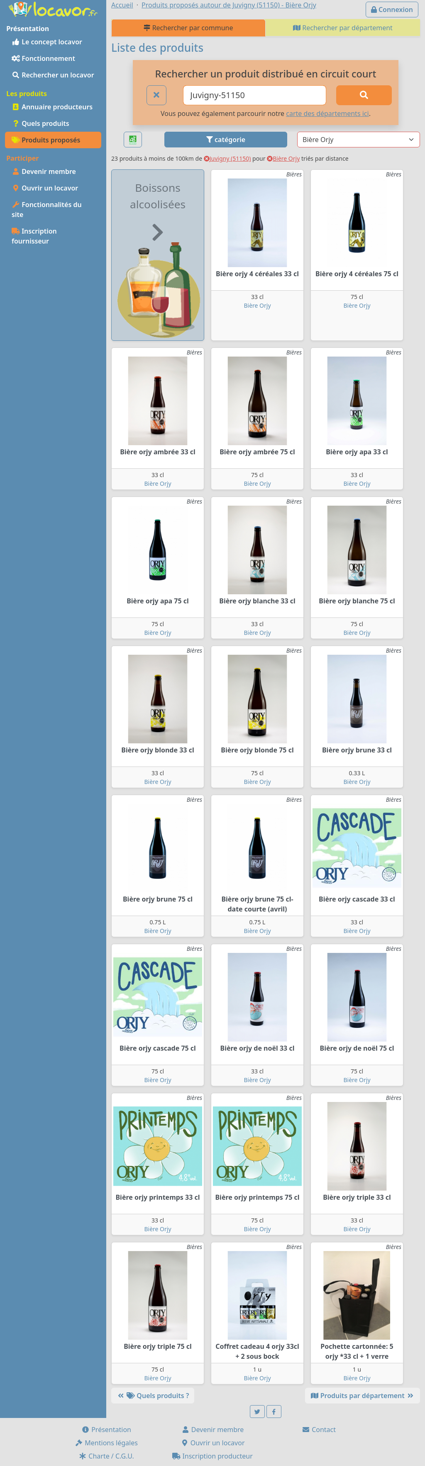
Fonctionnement (43, 58)
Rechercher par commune (188, 27)
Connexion (392, 9)
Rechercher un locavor (53, 75)
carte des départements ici (327, 113)
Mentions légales (106, 1442)
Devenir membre (44, 171)
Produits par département (362, 1395)
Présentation (106, 1429)
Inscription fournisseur (34, 236)
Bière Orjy (283, 158)
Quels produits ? (153, 1395)
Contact (319, 1429)
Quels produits (40, 123)
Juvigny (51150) (227, 158)
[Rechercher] (364, 95)
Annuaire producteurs (52, 106)
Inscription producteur (212, 1456)
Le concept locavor (47, 41)
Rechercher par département (343, 27)
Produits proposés (46, 140)
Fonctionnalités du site (47, 209)
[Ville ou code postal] (254, 95)
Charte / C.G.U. (106, 1456)
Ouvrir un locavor (45, 188)
